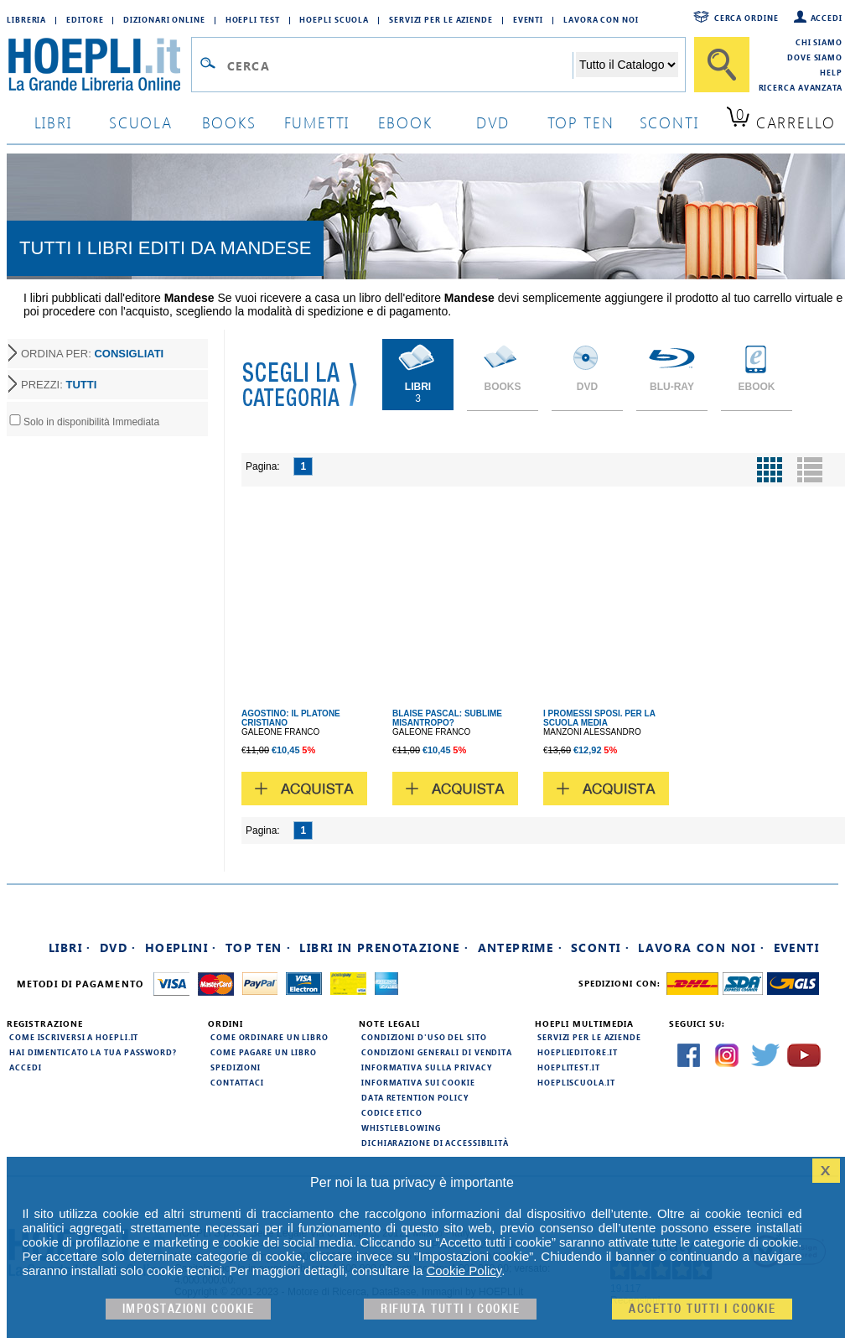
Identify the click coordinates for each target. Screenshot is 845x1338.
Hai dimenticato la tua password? (93, 1052)
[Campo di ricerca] (399, 65)
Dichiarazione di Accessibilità (435, 1143)
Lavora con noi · (701, 947)
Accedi (826, 18)
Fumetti (317, 122)
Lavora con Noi (601, 19)
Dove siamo (814, 57)
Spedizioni (235, 1067)
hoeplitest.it (568, 1067)
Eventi (528, 19)
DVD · (118, 947)
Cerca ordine (746, 18)
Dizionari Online (164, 19)
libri (53, 122)
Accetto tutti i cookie (702, 1309)
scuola (141, 122)
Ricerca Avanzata (800, 87)
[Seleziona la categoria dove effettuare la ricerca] (627, 64)
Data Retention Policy (415, 1097)
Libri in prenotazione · (384, 947)
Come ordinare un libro (269, 1037)
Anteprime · (520, 947)
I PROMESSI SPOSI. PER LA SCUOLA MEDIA (599, 718)
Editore (84, 19)
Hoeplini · (181, 947)
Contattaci (237, 1082)
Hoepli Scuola (334, 19)
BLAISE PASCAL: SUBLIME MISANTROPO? (447, 718)
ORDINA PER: (92, 353)
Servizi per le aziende (441, 19)
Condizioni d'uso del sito (424, 1037)
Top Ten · (259, 947)
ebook (405, 122)
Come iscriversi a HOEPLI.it (73, 1037)
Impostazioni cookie (188, 1309)
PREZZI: (58, 384)
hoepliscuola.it (576, 1082)
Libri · (70, 947)
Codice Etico (391, 1112)
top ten (580, 122)
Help (831, 72)
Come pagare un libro (263, 1052)
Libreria (26, 19)
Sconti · (600, 947)
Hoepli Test (253, 19)
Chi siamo (819, 42)
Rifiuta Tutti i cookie (450, 1309)
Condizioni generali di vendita (436, 1052)
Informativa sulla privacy (426, 1067)
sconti (669, 122)
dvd (493, 122)
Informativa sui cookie (418, 1082)
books (229, 122)
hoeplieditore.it (577, 1052)
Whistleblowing (401, 1127)
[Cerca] (721, 64)
